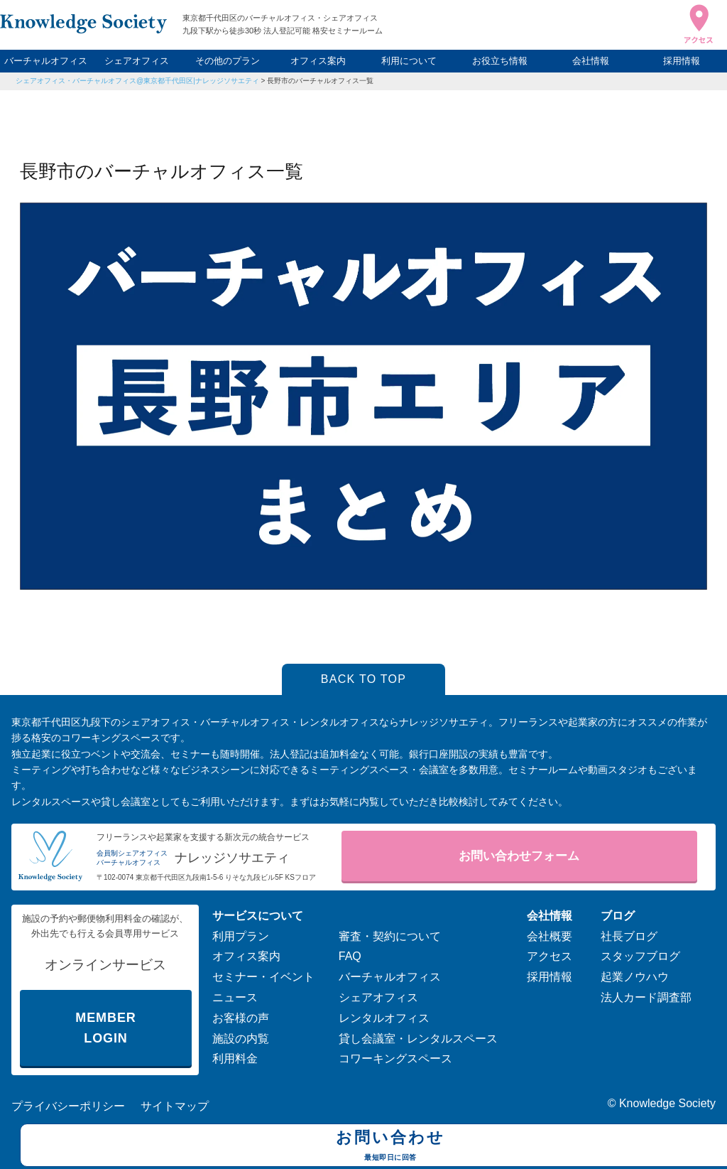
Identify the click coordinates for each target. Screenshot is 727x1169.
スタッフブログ (640, 956)
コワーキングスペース (395, 1058)
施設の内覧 (240, 1039)
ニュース (235, 997)
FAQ (350, 956)
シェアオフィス (136, 60)
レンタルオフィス (384, 1018)
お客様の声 (240, 1018)
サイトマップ (175, 1106)
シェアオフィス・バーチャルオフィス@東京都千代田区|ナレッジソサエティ (137, 81)
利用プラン (240, 936)
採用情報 (681, 60)
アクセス (549, 956)
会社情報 (590, 60)
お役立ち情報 (500, 60)
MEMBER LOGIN (105, 1028)
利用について (409, 60)
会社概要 (549, 936)
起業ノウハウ (635, 977)
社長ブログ (629, 936)
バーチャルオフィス (45, 60)
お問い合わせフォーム (519, 856)
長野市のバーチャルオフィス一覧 (320, 81)
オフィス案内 (318, 60)
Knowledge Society (667, 1103)
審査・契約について (390, 936)
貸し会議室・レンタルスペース (418, 1039)
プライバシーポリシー (68, 1106)
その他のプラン (227, 60)
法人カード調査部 (646, 997)
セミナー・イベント (263, 977)
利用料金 (235, 1058)
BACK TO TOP (364, 679)
